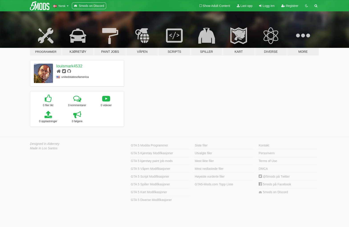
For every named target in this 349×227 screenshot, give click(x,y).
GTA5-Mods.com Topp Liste (214, 184)
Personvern (267, 153)
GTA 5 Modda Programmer (149, 145)
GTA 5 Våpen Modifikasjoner (150, 168)
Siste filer (201, 145)
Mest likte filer (204, 161)
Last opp (245, 6)
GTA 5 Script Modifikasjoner (150, 176)
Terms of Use (268, 161)
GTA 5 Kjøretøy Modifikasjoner (152, 153)
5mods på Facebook (275, 184)
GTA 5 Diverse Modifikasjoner (151, 200)
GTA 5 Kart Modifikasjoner (149, 192)
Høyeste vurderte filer (210, 176)
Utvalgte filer (203, 153)
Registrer (289, 6)
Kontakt (264, 145)
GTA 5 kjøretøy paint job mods (152, 161)
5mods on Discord (273, 192)
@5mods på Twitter (274, 176)
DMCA (263, 168)
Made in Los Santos (44, 148)
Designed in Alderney (45, 144)
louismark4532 (69, 66)
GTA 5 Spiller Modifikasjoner (150, 184)
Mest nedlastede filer (209, 168)
